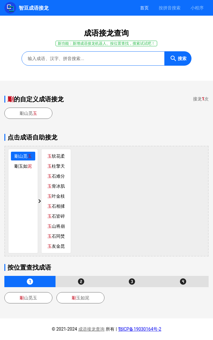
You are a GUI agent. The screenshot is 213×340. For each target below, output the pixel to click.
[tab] (144, 7)
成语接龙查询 (91, 329)
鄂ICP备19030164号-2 (139, 329)
